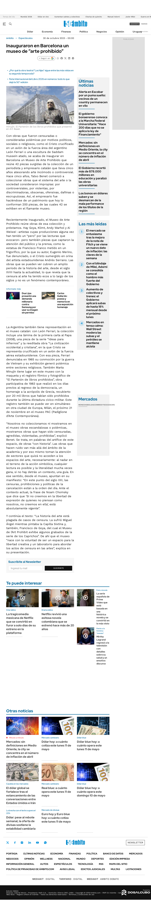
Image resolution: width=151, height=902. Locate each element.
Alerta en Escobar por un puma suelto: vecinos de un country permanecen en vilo (93, 99)
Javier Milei (130, 17)
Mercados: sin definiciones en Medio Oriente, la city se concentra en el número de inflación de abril (93, 151)
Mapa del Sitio (118, 864)
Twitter (7, 842)
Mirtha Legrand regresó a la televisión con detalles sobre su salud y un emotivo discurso (102, 650)
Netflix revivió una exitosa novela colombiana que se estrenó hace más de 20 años (58, 621)
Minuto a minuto (16, 737)
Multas (115, 869)
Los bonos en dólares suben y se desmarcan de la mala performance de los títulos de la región (93, 201)
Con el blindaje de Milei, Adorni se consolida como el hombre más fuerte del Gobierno (96, 274)
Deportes (97, 858)
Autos (44, 864)
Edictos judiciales (93, 869)
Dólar (30, 31)
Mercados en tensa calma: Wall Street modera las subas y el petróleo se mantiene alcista (95, 334)
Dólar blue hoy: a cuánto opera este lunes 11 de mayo (89, 745)
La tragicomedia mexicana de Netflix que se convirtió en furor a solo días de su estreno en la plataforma (21, 623)
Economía (47, 31)
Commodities (100, 405)
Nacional (64, 858)
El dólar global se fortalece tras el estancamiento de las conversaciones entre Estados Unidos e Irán (21, 795)
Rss (101, 864)
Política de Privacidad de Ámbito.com (30, 869)
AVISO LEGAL (67, 869)
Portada (11, 853)
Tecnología (85, 864)
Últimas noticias (34, 853)
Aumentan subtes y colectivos (67, 17)
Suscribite (58, 568)
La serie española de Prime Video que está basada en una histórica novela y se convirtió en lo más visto (102, 608)
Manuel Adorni (114, 17)
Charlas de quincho (93, 17)
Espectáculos (25, 38)
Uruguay (137, 31)
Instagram (22, 842)
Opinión (119, 31)
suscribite (135, 24)
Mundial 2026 (26, 17)
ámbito (10, 38)
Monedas (82, 405)
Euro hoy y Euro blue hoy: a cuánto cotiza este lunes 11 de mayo (56, 817)
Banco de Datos (113, 853)
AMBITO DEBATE (103, 879)
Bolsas (90, 405)
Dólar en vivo (43, 17)
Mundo (80, 858)
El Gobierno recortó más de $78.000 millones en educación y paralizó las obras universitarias (93, 176)
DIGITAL (43, 879)
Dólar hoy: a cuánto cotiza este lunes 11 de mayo (56, 745)
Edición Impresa (120, 858)
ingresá (144, 24)
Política (84, 31)
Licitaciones (133, 869)
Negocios (101, 31)
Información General (20, 864)
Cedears (111, 405)
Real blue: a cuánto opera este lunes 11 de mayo (56, 791)
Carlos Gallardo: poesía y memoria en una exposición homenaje (65, 300)
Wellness (46, 858)
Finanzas (66, 31)
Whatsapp (45, 842)
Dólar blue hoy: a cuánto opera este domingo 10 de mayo (91, 791)
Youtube (37, 843)
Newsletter (144, 31)
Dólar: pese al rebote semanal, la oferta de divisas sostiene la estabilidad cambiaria (21, 823)
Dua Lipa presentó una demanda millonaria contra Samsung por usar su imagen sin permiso (30, 303)
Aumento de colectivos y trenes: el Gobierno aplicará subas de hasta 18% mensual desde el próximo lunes (96, 303)
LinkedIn (29, 842)
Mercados (135, 853)
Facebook (15, 842)
